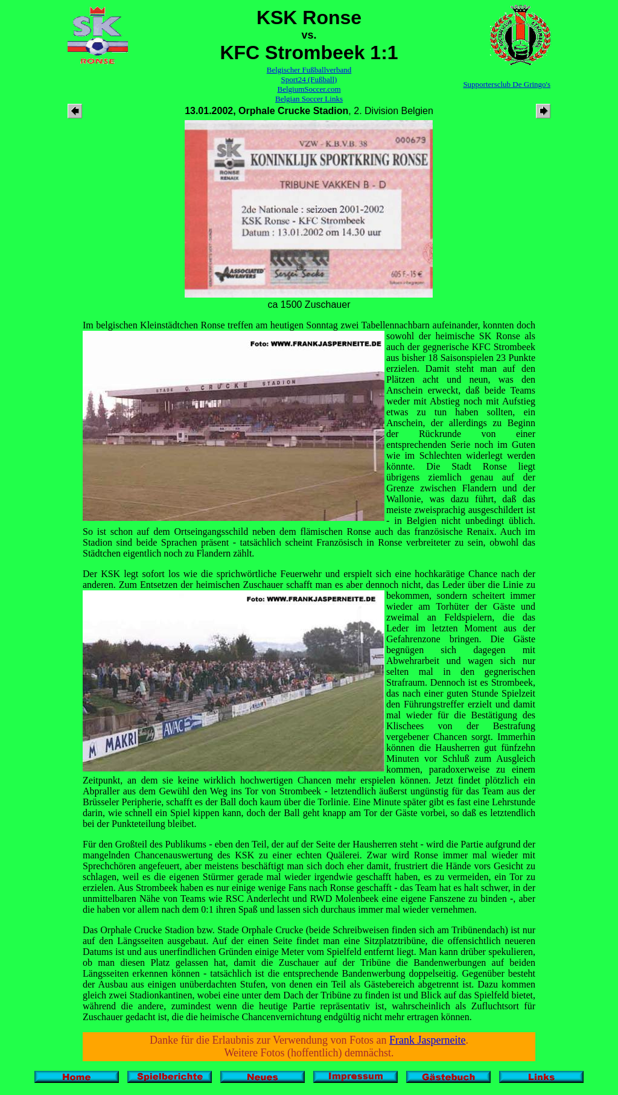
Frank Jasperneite (427, 1040)
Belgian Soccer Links (309, 98)
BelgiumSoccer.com (308, 89)
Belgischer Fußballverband (309, 69)
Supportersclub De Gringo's (506, 84)
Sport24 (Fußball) (309, 79)
